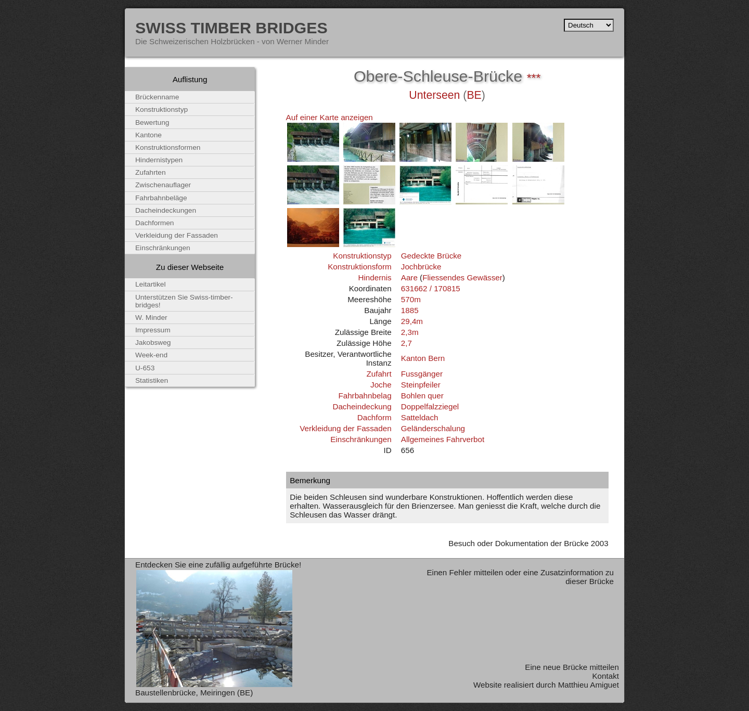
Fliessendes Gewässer (462, 277)
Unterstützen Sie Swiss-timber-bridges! (184, 301)
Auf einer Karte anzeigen (329, 117)
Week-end (151, 355)
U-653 (144, 368)
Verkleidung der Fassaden (345, 428)
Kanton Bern (423, 358)
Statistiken (151, 380)
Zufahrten (150, 172)
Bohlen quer (422, 395)
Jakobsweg (153, 342)
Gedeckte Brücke (431, 255)
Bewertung (152, 122)
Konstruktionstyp (362, 255)
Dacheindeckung (361, 406)
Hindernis (374, 277)
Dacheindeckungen (165, 210)
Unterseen (434, 95)
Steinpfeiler (421, 384)
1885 (410, 310)
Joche (381, 384)
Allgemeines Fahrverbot (442, 439)
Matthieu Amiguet (588, 684)
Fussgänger (422, 373)
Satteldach (419, 417)
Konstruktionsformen (167, 147)
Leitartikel (150, 284)
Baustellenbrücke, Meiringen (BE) (194, 692)
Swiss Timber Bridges (231, 27)
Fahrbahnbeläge (161, 198)
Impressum (153, 330)
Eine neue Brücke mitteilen (572, 667)
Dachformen (154, 223)
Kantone (148, 135)
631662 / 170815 (430, 288)
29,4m (412, 321)
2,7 (406, 343)
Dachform (374, 417)
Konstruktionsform (359, 266)
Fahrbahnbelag (364, 395)
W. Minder (151, 317)
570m (411, 299)
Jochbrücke (421, 266)
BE (474, 95)
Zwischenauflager (163, 185)
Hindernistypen (159, 160)
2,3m (410, 332)
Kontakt (605, 675)
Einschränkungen (360, 439)
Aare (409, 277)
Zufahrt (378, 373)
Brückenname (157, 97)
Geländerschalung (433, 428)
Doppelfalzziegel (430, 406)
